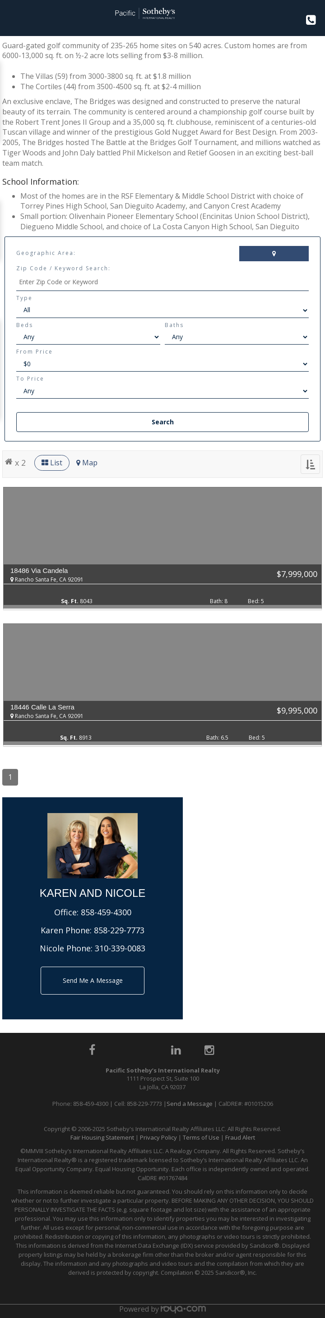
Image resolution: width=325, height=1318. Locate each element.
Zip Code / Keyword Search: (63, 268)
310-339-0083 (120, 948)
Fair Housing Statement (102, 1137)
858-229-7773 (119, 930)
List (52, 463)
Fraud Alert (240, 1137)
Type (24, 298)
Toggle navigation (11, 17)
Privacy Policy (158, 1137)
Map (87, 463)
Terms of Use (201, 1137)
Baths (174, 325)
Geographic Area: (46, 253)
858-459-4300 (106, 912)
